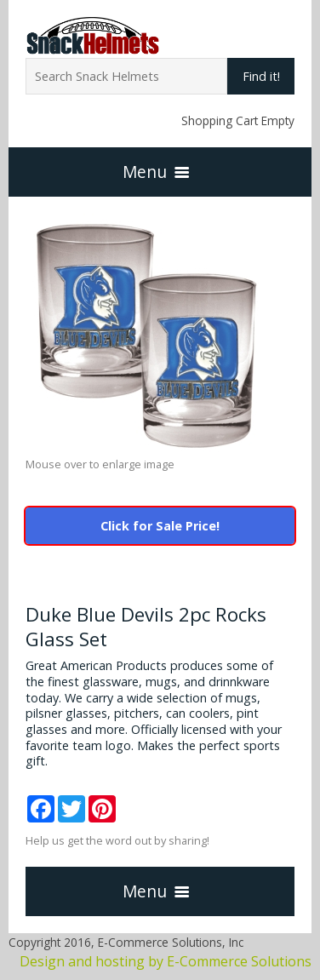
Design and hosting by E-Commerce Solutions (165, 961)
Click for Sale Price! (160, 526)
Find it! (261, 76)
